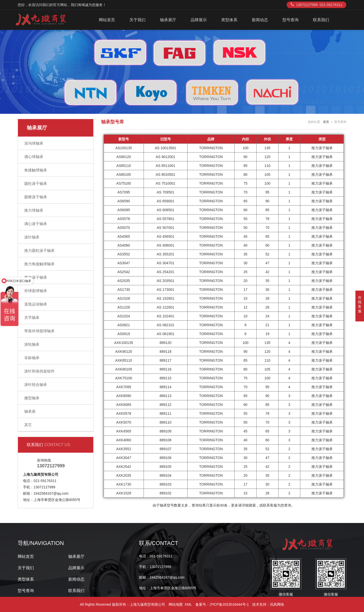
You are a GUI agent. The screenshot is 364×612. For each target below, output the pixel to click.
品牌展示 (199, 20)
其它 (28, 425)
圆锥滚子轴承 (35, 197)
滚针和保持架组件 (39, 371)
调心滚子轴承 (35, 224)
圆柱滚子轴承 (35, 183)
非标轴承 (31, 358)
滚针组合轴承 (35, 384)
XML (188, 604)
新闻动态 (260, 20)
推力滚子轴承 (35, 277)
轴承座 (30, 411)
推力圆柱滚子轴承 (39, 250)
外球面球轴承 (35, 291)
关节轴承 (31, 317)
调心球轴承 (33, 157)
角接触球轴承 (35, 170)
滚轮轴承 (31, 344)
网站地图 (176, 604)
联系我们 (321, 20)
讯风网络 (277, 604)
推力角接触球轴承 (39, 264)
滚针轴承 (31, 237)
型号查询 (290, 20)
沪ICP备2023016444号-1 (229, 604)
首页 (326, 122)
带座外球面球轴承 (39, 331)
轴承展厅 (168, 20)
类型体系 (229, 20)
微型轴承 (31, 398)
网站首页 (107, 20)
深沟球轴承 (33, 143)
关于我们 (137, 20)
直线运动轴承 (35, 304)
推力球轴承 (33, 210)
